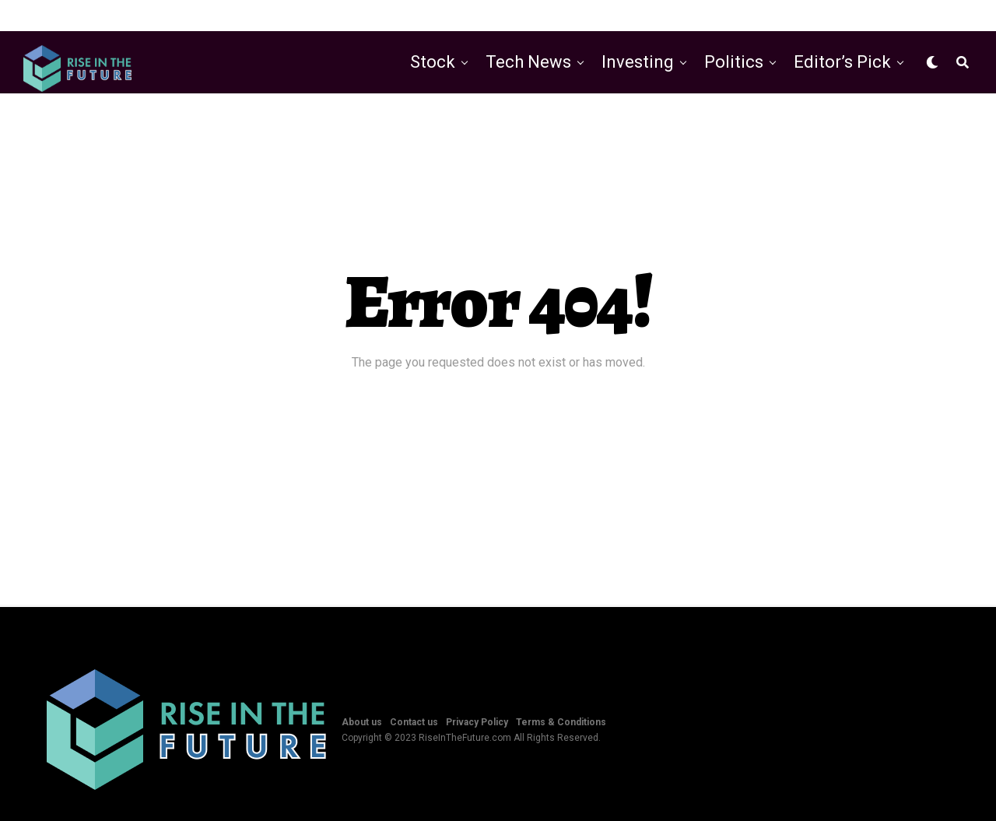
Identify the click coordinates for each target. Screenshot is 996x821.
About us (362, 722)
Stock (432, 62)
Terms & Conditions (561, 722)
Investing (637, 62)
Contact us (414, 722)
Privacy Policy (477, 722)
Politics (733, 62)
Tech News (528, 62)
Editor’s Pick (842, 62)
